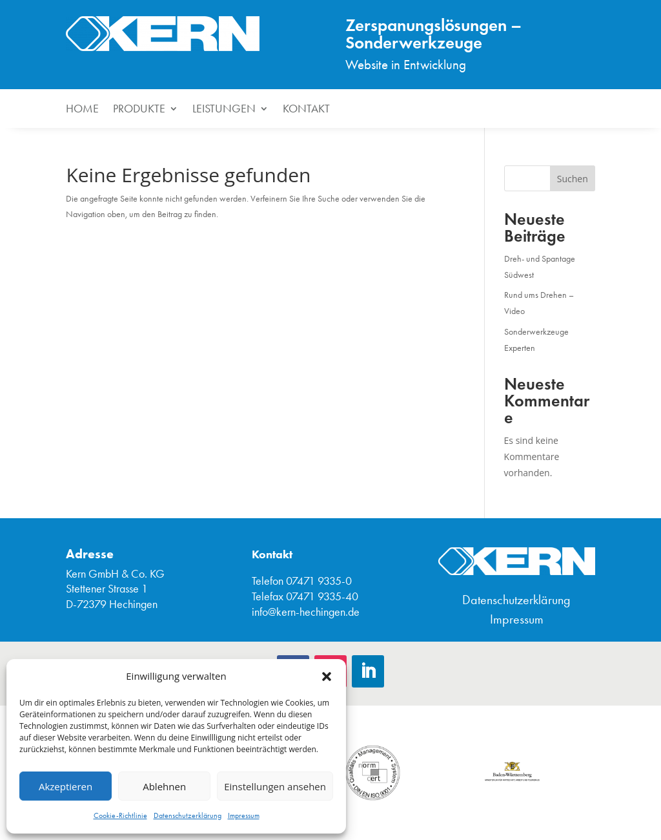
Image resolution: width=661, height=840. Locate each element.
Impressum (243, 815)
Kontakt (306, 110)
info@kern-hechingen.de (306, 612)
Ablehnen (164, 786)
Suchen (572, 179)
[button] (326, 676)
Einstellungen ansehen (275, 786)
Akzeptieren (65, 786)
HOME (82, 110)
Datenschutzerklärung (187, 815)
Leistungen (224, 110)
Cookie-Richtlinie (120, 815)
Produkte (139, 110)
